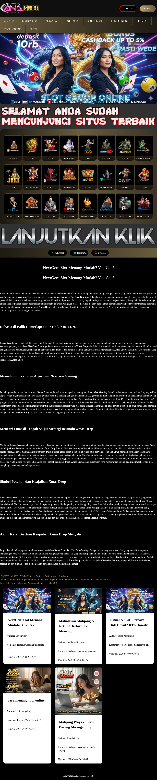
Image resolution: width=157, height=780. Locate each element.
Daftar (128, 8)
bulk (65, 776)
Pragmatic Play (144, 147)
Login (147, 8)
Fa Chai (50, 147)
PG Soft (125, 176)
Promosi (142, 21)
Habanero (13, 147)
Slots (33, 29)
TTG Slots (50, 176)
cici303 (14, 576)
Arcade (9, 21)
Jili (13, 176)
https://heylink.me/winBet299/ (64, 579)
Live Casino (29, 21)
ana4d (53, 576)
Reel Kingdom (32, 205)
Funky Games (144, 205)
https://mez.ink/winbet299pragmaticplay (25, 583)
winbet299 (15, 579)
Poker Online (119, 21)
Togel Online (12, 29)
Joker (125, 147)
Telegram (79, 253)
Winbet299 (25, 576)
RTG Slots (69, 205)
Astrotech (69, 176)
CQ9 (88, 147)
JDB (32, 147)
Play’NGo (106, 147)
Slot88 (88, 176)
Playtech (106, 205)
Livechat (100, 253)
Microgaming (106, 176)
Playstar (50, 205)
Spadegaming (88, 205)
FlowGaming (13, 205)
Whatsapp (57, 253)
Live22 (144, 176)
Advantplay (32, 176)
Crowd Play (125, 205)
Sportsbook (95, 21)
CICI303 (5, 576)
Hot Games (72, 21)
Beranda (51, 21)
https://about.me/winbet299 (35, 579)
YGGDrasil (69, 147)
